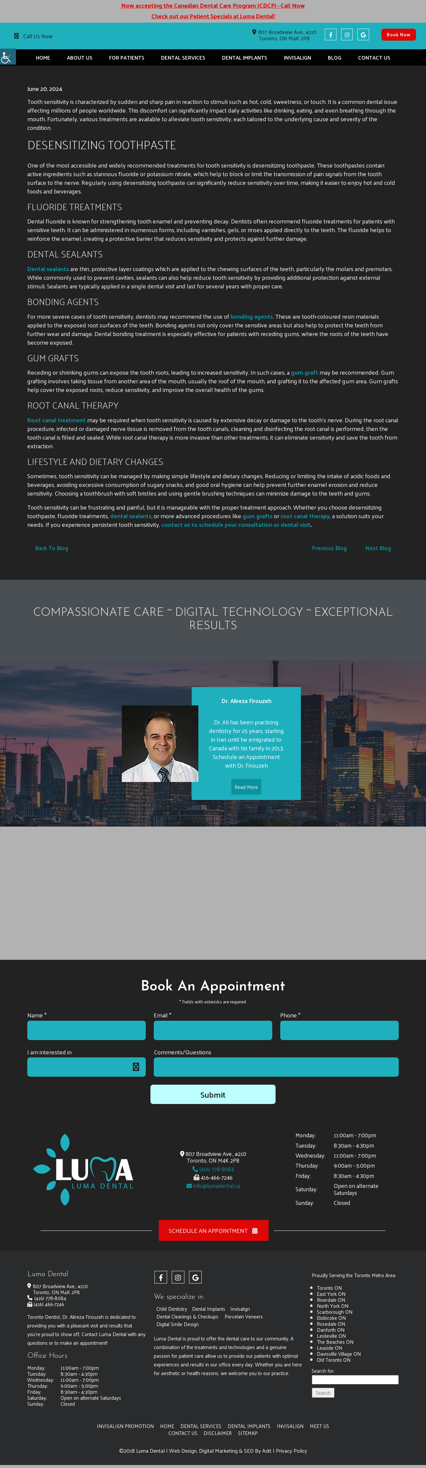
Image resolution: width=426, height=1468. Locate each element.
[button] (8, 57)
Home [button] (43, 57)
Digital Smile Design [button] (177, 1323)
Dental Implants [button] (244, 57)
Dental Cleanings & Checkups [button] (187, 1316)
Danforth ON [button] (330, 1329)
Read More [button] (246, 800)
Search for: (323, 1371)
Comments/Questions (182, 1052)
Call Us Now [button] (38, 36)
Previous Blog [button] (328, 548)
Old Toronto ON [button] (333, 1359)
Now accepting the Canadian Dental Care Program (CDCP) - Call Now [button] (213, 5)
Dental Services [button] (183, 57)
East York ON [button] (331, 1293)
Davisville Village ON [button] (339, 1353)
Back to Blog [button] (52, 548)
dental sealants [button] (130, 515)
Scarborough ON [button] (334, 1311)
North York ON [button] (332, 1305)
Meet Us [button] (319, 1425)
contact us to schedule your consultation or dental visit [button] (236, 524)
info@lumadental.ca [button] (213, 1186)
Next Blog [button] (378, 548)
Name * (37, 1015)
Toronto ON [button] (329, 1287)
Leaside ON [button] (329, 1347)
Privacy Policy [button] (291, 1450)
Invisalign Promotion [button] (125, 1425)
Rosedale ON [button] (331, 1323)
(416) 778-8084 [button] (213, 1169)
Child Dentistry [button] (171, 1308)
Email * (162, 1015)
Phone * (290, 1015)
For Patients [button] (126, 57)
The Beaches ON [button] (335, 1341)
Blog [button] (334, 57)
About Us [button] (80, 57)
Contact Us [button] (374, 57)
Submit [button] (213, 1094)
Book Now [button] (399, 34)
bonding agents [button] (251, 316)
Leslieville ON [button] (331, 1335)
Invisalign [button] (297, 57)
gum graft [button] (305, 372)
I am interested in (49, 1052)
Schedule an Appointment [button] (214, 1230)
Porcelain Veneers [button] (244, 1316)
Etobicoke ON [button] (331, 1317)
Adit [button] (267, 1450)
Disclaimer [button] (218, 1433)
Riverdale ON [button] (331, 1299)
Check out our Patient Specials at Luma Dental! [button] (213, 16)
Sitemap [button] (248, 1433)
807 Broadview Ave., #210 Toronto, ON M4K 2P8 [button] (284, 35)
